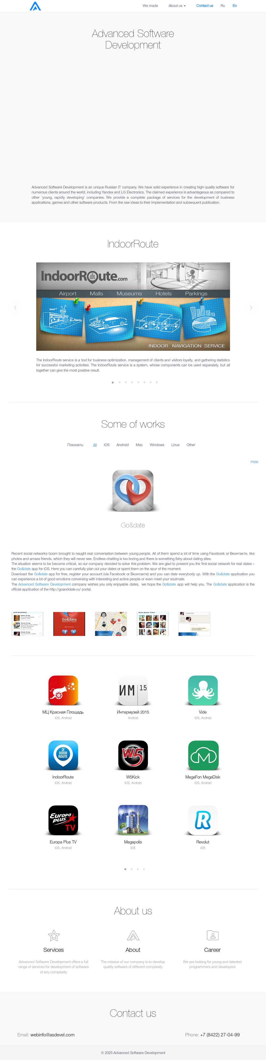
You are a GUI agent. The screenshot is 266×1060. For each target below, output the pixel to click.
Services (53, 950)
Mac (139, 445)
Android (123, 445)
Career (212, 950)
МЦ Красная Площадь (63, 712)
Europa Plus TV (63, 842)
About (133, 950)
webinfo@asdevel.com (53, 1035)
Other (191, 445)
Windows (157, 445)
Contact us (204, 6)
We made (150, 6)
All (95, 445)
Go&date (24, 569)
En (235, 6)
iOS (106, 445)
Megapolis (133, 842)
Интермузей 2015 (133, 712)
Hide (254, 462)
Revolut (202, 842)
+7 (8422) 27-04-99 (220, 1035)
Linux (175, 445)
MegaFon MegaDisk (202, 777)
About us (177, 6)
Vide (203, 712)
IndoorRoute (63, 777)
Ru (223, 6)
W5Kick (133, 777)
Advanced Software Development (44, 584)
